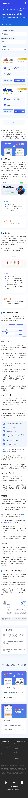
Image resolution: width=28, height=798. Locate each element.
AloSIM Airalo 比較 (23, 9)
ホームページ (5, 9)
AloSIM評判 (4, 451)
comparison (14, 9)
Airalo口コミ (19, 449)
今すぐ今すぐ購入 (19, 80)
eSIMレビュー (8, 80)
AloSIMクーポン (8, 522)
